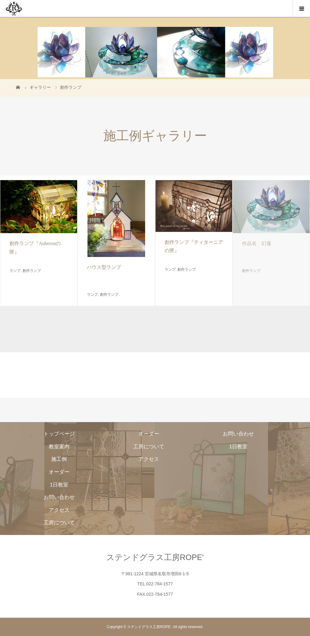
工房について (59, 522)
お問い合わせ (59, 497)
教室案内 (59, 446)
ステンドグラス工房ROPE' (155, 557)
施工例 (59, 459)
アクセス (59, 510)
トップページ (59, 434)
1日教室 (59, 485)
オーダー (59, 472)
